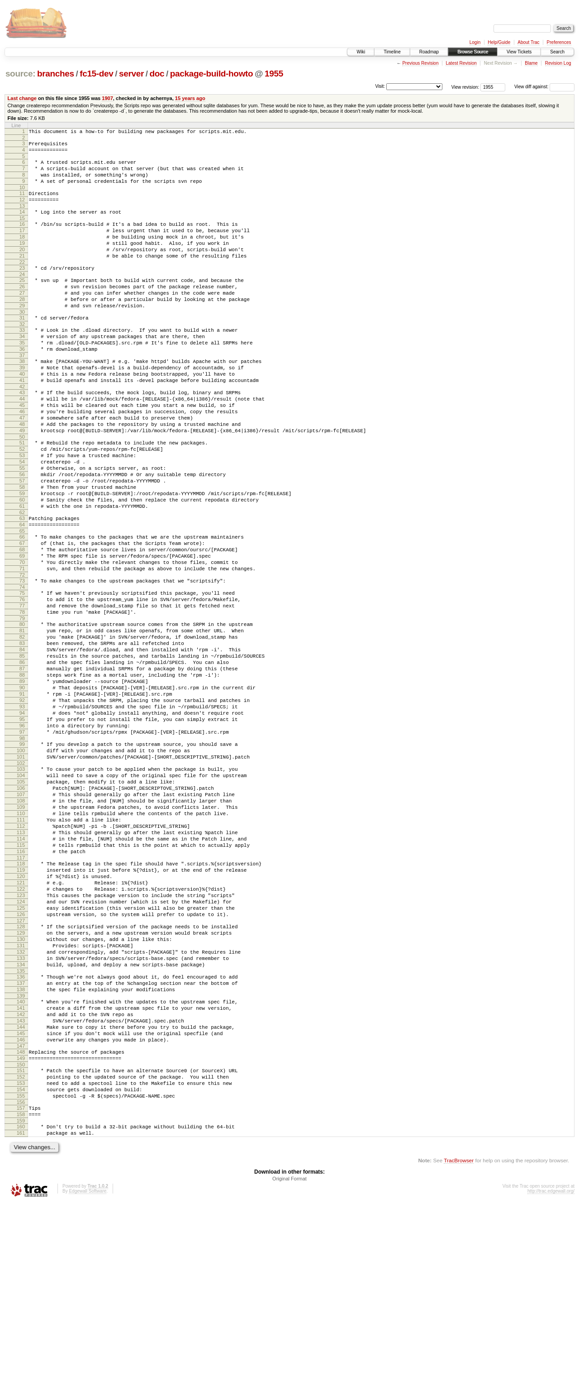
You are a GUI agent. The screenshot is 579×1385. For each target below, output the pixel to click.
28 (22, 326)
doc (157, 73)
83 (22, 731)
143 (21, 1182)
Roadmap (429, 51)
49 (22, 480)
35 (22, 376)
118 (21, 995)
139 (21, 1153)
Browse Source (472, 51)
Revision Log (558, 63)
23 (22, 289)
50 (22, 488)
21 (22, 276)
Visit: (380, 86)
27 (22, 318)
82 (22, 723)
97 (22, 839)
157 (21, 1284)
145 (21, 1197)
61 (22, 571)
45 (22, 450)
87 (22, 762)
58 (22, 548)
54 (22, 517)
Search (557, 51)
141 (21, 1167)
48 (22, 473)
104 (21, 889)
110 (21, 935)
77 (22, 687)
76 (22, 679)
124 (21, 1041)
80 (22, 708)
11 (22, 202)
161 (21, 1313)
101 (21, 868)
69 (22, 629)
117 (21, 989)
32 (22, 355)
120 (21, 1010)
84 (22, 739)
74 (22, 666)
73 (22, 658)
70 (22, 637)
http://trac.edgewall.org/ (550, 1373)
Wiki (360, 51)
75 (22, 671)
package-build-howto (211, 73)
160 (21, 1306)
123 (21, 1033)
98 (22, 847)
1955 (274, 73)
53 (22, 509)
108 (21, 920)
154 (21, 1263)
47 (22, 465)
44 (22, 442)
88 (22, 770)
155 (21, 1271)
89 (22, 777)
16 (22, 237)
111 (21, 943)
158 (21, 1292)
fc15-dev (96, 73)
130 (21, 1086)
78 (22, 694)
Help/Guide (499, 42)
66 (22, 606)
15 (22, 231)
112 (21, 951)
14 (22, 224)
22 (22, 284)
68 (22, 621)
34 (22, 369)
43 (22, 434)
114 (21, 966)
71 (22, 644)
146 (21, 1205)
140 (21, 1159)
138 (21, 1145)
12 (22, 210)
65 (22, 600)
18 (22, 253)
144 (21, 1190)
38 (22, 398)
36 (22, 384)
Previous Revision (420, 63)
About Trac (528, 42)
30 (22, 341)
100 (21, 860)
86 (22, 754)
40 (22, 413)
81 (22, 716)
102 (21, 876)
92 (22, 800)
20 (22, 268)
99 (22, 852)
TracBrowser (459, 1342)
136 (21, 1130)
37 (22, 392)
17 (22, 245)
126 (21, 1057)
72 (22, 652)
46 (22, 457)
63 (22, 584)
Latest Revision (461, 63)
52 (22, 502)
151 (21, 1240)
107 (21, 912)
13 (22, 218)
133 (21, 1109)
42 (22, 428)
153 (21, 1255)
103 (21, 881)
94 (22, 816)
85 (22, 747)
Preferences (559, 42)
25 (22, 303)
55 (22, 525)
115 (21, 974)
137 (21, 1138)
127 (21, 1064)
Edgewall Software (87, 1373)
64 (22, 592)
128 (21, 1070)
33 (22, 361)
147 (21, 1213)
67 (22, 613)
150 (21, 1234)
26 (22, 311)
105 (21, 897)
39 (22, 405)
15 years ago (190, 98)
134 (21, 1116)
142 (21, 1174)
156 (21, 1278)
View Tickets (519, 51)
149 (21, 1226)
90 (22, 785)
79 (22, 702)
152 (21, 1248)
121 (21, 1018)
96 (22, 831)
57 (22, 540)
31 (22, 347)
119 (21, 1003)
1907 (107, 98)
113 (21, 958)
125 (21, 1049)
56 (22, 532)
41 (22, 421)
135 (21, 1124)
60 (22, 563)
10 (22, 197)
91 (22, 793)
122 (21, 1026)
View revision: (465, 86)
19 (22, 260)
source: (20, 73)
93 (22, 808)
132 (21, 1101)
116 (21, 981)
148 (21, 1219)
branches (55, 73)
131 (21, 1093)
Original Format (289, 1360)
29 (22, 334)
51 (22, 494)
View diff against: (544, 86)
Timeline (392, 51)
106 (21, 904)
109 (21, 928)
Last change (22, 98)
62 (22, 579)
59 (22, 556)
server (131, 73)
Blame (531, 63)
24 (22, 297)
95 (22, 823)
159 (21, 1300)
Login (475, 42)
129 (21, 1078)
